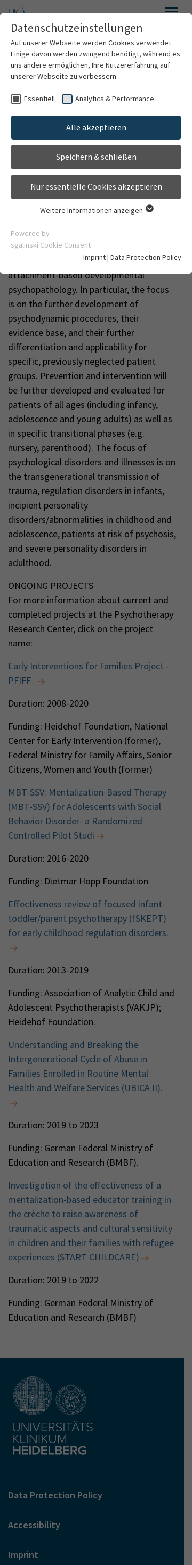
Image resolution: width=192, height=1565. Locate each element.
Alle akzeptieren (96, 127)
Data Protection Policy (145, 257)
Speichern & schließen (96, 156)
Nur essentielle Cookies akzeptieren (96, 186)
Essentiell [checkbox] (39, 98)
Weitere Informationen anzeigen (96, 210)
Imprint (94, 257)
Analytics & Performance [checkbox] (114, 98)
